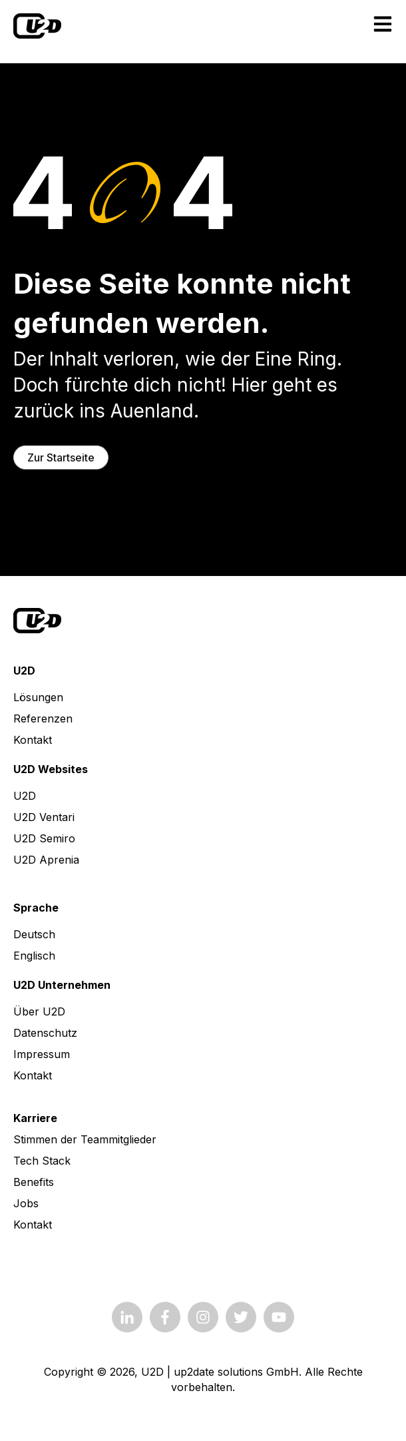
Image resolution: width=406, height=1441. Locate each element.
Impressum (41, 1054)
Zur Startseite (61, 457)
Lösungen (38, 697)
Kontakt (32, 739)
